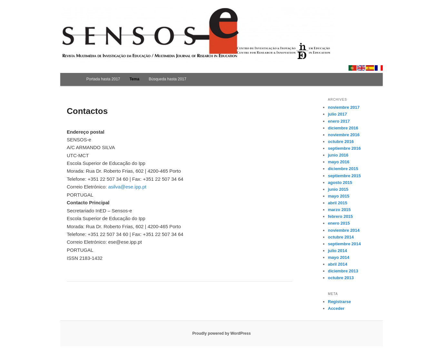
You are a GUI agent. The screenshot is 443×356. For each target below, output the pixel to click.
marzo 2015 (339, 209)
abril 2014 (337, 264)
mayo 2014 (338, 257)
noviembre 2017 (343, 107)
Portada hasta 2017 (103, 79)
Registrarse (339, 301)
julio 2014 (337, 250)
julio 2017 (337, 114)
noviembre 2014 (343, 230)
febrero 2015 (340, 216)
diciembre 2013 (343, 271)
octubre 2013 (341, 277)
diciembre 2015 (343, 168)
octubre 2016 (341, 141)
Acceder (336, 308)
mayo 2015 (338, 196)
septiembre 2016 (344, 148)
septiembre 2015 (344, 175)
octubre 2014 (341, 237)
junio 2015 (338, 189)
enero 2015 (339, 223)
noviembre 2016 (343, 134)
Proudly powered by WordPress (221, 333)
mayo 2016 (338, 161)
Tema (134, 79)
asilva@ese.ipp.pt (127, 186)
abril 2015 (337, 202)
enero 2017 (339, 121)
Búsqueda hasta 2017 (167, 79)
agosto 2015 (340, 182)
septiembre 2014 (344, 243)
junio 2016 (338, 155)
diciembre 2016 (343, 128)
